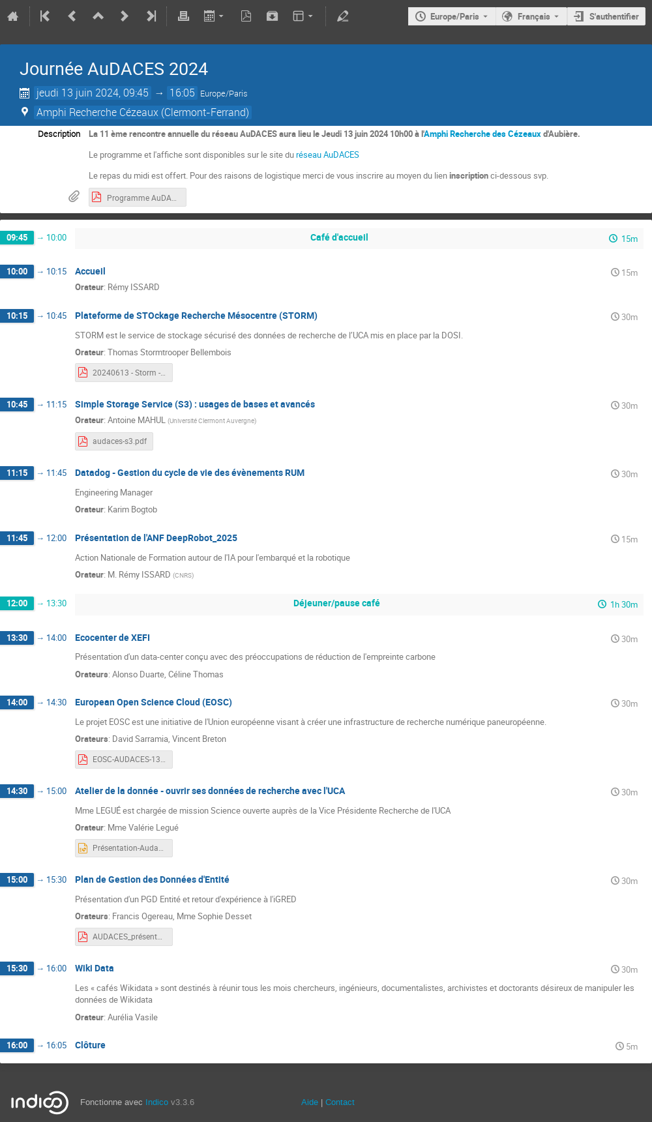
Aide (309, 1102)
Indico (156, 1102)
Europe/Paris (454, 16)
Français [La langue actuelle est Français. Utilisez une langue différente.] (534, 16)
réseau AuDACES (327, 154)
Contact (340, 1102)
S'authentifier (614, 16)
